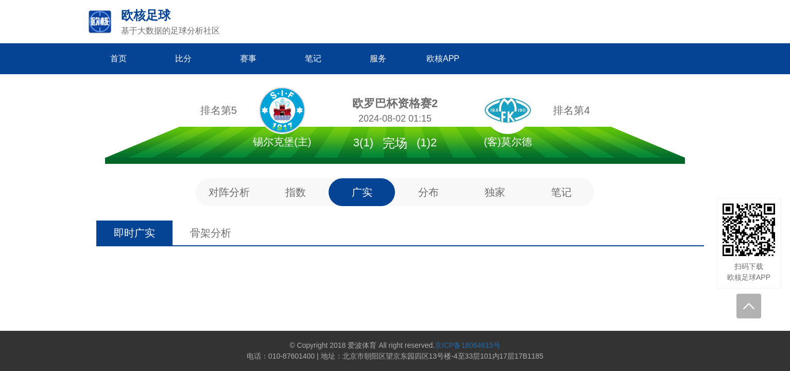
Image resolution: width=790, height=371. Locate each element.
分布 (428, 192)
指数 (295, 192)
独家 (495, 192)
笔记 (561, 192)
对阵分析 (229, 192)
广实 (362, 192)
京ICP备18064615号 (468, 345)
